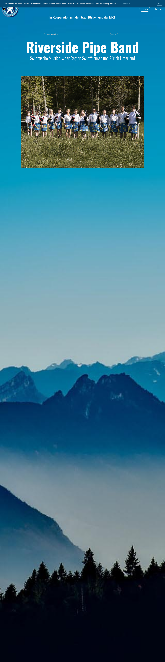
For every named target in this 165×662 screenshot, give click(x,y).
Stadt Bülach (50, 34)
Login (145, 9)
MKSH (114, 34)
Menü (157, 9)
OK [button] (159, 4)
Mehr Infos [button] (126, 4)
